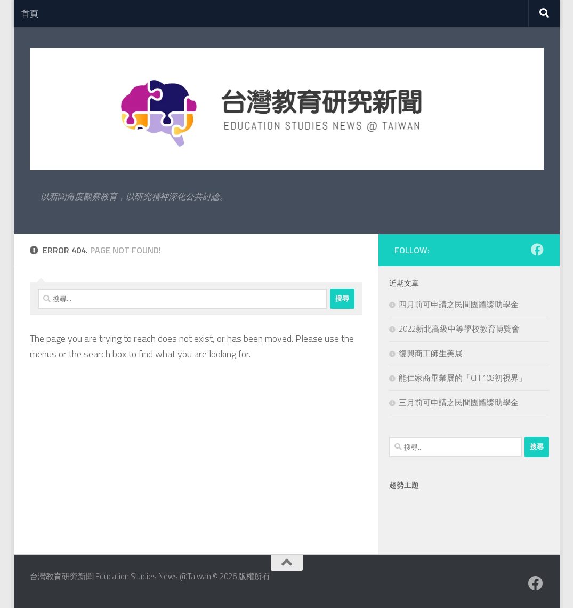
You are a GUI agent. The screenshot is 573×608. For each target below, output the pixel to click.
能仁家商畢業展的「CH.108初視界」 (463, 378)
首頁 (29, 13)
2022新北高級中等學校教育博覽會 (459, 329)
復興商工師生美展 (431, 353)
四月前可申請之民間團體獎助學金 (459, 304)
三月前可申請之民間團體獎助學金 (459, 402)
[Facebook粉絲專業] (537, 249)
